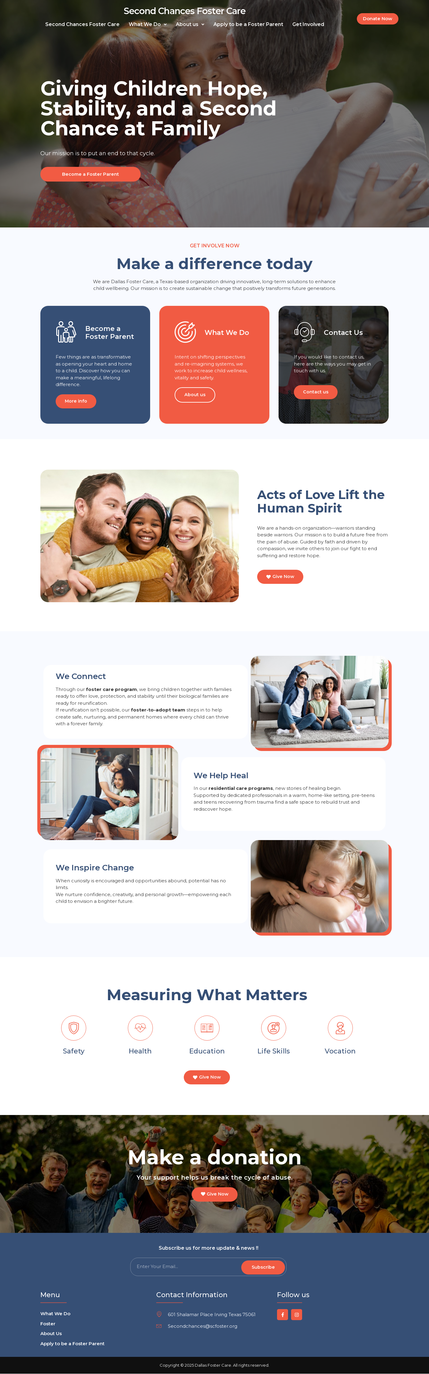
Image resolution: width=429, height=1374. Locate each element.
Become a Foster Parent (89, 174)
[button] (147, 24)
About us (190, 24)
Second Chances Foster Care (185, 11)
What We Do (148, 24)
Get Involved (308, 24)
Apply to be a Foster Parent (248, 24)
